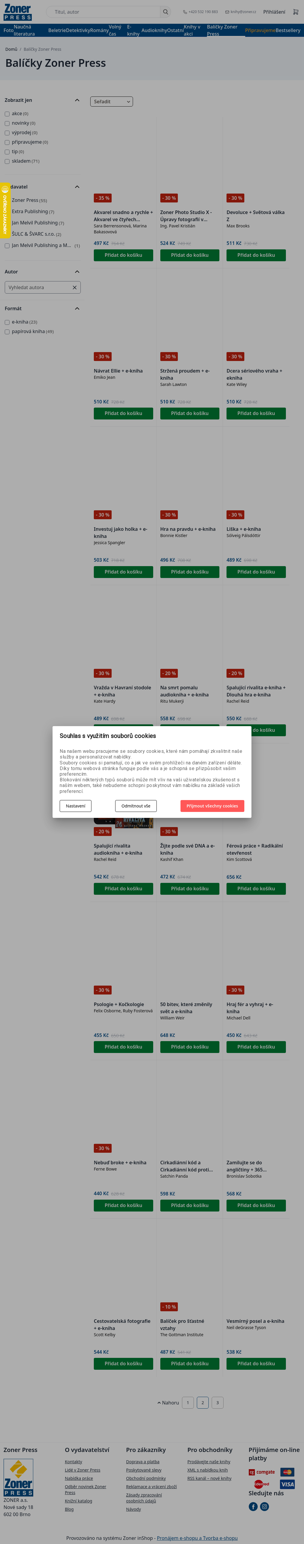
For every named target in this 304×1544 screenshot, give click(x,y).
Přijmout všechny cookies (212, 806)
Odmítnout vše (135, 806)
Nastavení (75, 806)
